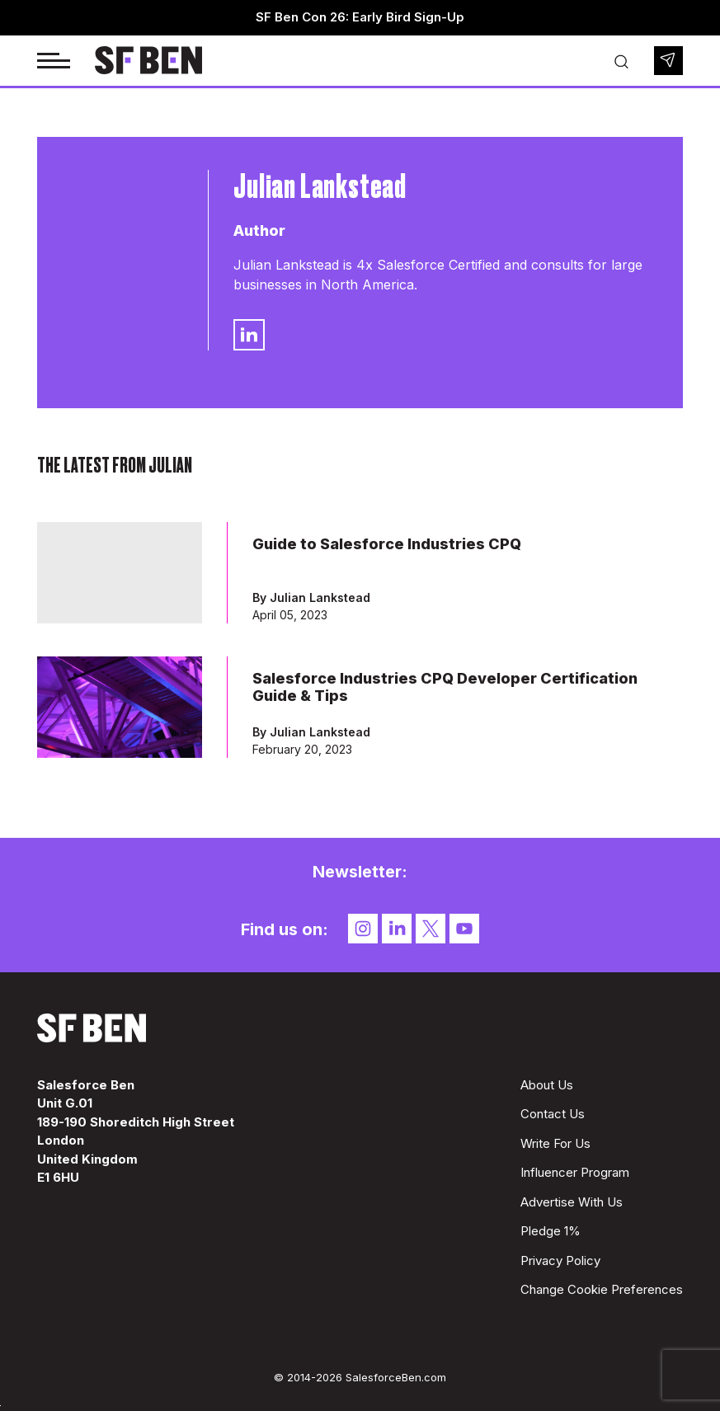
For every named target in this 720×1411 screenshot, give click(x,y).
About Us (546, 1085)
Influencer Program (574, 1172)
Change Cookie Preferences (601, 1289)
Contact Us (552, 1114)
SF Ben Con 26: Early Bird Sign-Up (360, 17)
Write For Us (555, 1143)
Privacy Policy (560, 1260)
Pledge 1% (550, 1231)
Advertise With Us (571, 1202)
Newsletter (668, 60)
